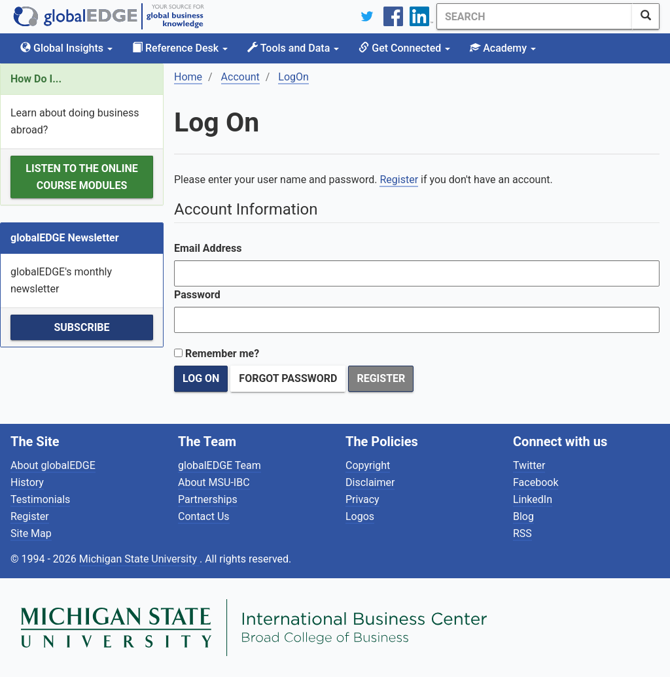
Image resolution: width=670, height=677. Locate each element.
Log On (201, 378)
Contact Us (204, 516)
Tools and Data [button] (293, 48)
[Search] (534, 16)
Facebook (535, 482)
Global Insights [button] (66, 48)
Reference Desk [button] (180, 48)
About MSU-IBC (214, 482)
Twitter (529, 465)
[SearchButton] (646, 16)
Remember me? (222, 353)
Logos (359, 516)
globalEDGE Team (219, 465)
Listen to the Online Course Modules (81, 177)
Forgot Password (288, 378)
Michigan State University (139, 559)
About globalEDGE (53, 465)
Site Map (31, 533)
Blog (523, 516)
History (27, 482)
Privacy (362, 499)
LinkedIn (532, 499)
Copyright (367, 465)
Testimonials (40, 499)
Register (398, 179)
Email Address (207, 248)
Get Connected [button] (404, 48)
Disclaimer (370, 482)
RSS (522, 533)
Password (197, 294)
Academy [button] (503, 48)
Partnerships (208, 499)
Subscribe (81, 327)
